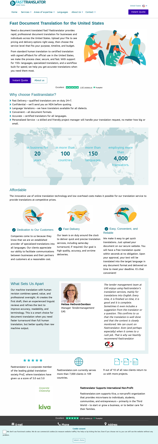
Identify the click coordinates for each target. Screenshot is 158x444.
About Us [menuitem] (76, 12)
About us (39, 80)
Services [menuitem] (25, 12)
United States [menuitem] (137, 5)
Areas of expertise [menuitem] (43, 12)
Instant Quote (138, 12)
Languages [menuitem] (62, 12)
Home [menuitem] (14, 12)
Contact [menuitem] (89, 12)
